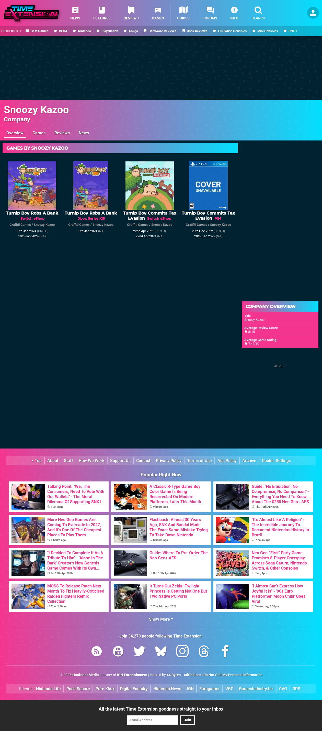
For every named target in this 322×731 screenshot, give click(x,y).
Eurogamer (209, 688)
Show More (161, 619)
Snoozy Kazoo (36, 110)
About (52, 460)
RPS (296, 688)
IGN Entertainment (132, 675)
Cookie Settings (276, 460)
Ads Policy (227, 460)
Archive (249, 460)
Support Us (120, 460)
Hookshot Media (85, 675)
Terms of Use (199, 460)
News (84, 133)
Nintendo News (167, 688)
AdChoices (192, 675)
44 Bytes (174, 675)
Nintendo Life (48, 688)
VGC (229, 688)
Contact (143, 460)
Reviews (62, 133)
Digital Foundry (134, 688)
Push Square (78, 688)
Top (36, 460)
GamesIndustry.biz (256, 688)
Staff (68, 460)
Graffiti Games (20, 225)
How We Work (92, 460)
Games (38, 133)
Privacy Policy (168, 460)
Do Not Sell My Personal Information (232, 675)
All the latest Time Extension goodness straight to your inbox (161, 709)
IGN (190, 688)
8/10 (251, 332)
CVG (283, 688)
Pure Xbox (105, 688)
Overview (15, 133)
